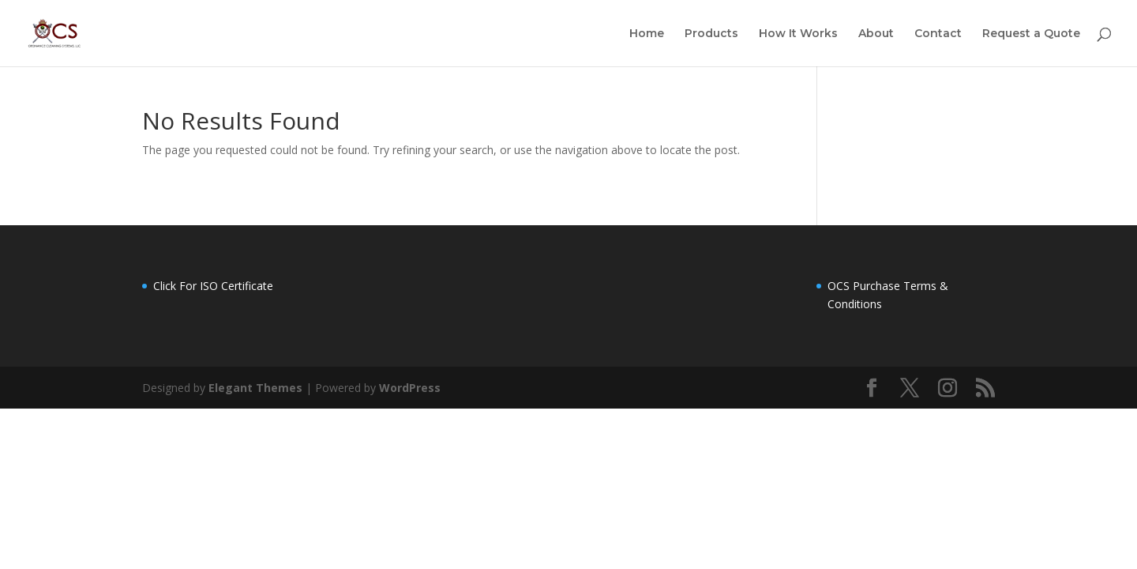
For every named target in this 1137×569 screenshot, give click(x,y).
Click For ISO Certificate (213, 285)
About (876, 34)
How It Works (798, 34)
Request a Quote (1031, 34)
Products (711, 34)
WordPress (410, 387)
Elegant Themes (255, 387)
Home (646, 34)
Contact (938, 34)
